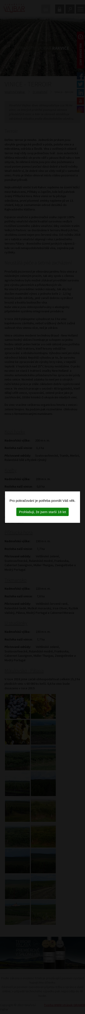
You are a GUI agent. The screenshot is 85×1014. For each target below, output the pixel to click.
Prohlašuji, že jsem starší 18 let (42, 512)
